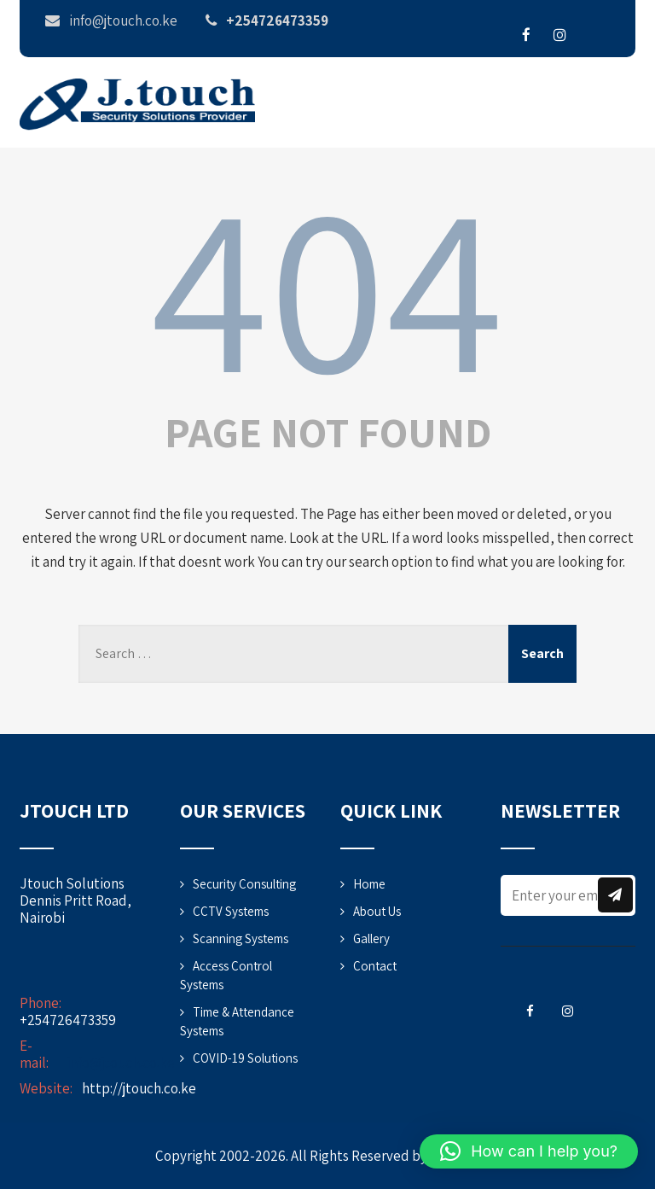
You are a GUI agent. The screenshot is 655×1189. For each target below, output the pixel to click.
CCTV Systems (231, 911)
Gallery (371, 938)
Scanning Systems (240, 938)
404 (327, 284)
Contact (375, 966)
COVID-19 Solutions (245, 1058)
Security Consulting (244, 884)
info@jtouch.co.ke (121, 1062)
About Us (377, 911)
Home (369, 884)
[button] (529, 1151)
